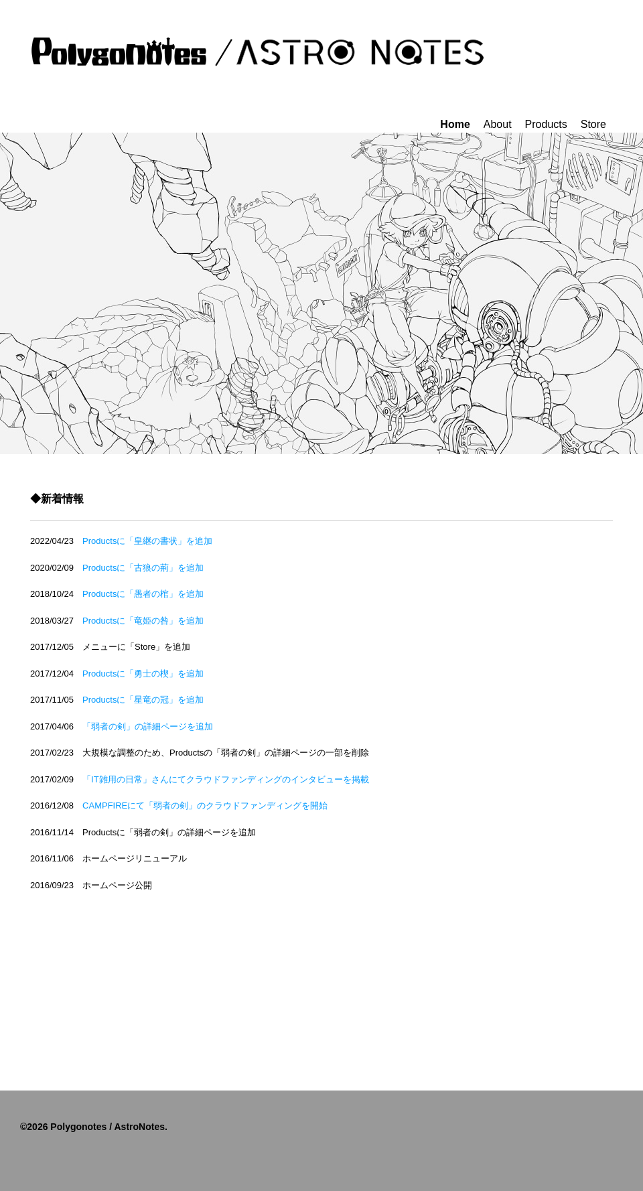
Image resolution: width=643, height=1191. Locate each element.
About (498, 124)
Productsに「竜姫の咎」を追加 (147, 621)
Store (593, 124)
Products (546, 124)
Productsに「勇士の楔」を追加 (147, 674)
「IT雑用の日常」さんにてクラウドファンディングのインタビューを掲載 (225, 779)
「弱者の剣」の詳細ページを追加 (147, 726)
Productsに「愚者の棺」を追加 (147, 594)
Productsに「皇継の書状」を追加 (151, 541)
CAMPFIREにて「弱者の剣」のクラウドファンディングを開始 (205, 805)
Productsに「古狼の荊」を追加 (147, 568)
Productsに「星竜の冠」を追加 (147, 700)
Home (455, 124)
